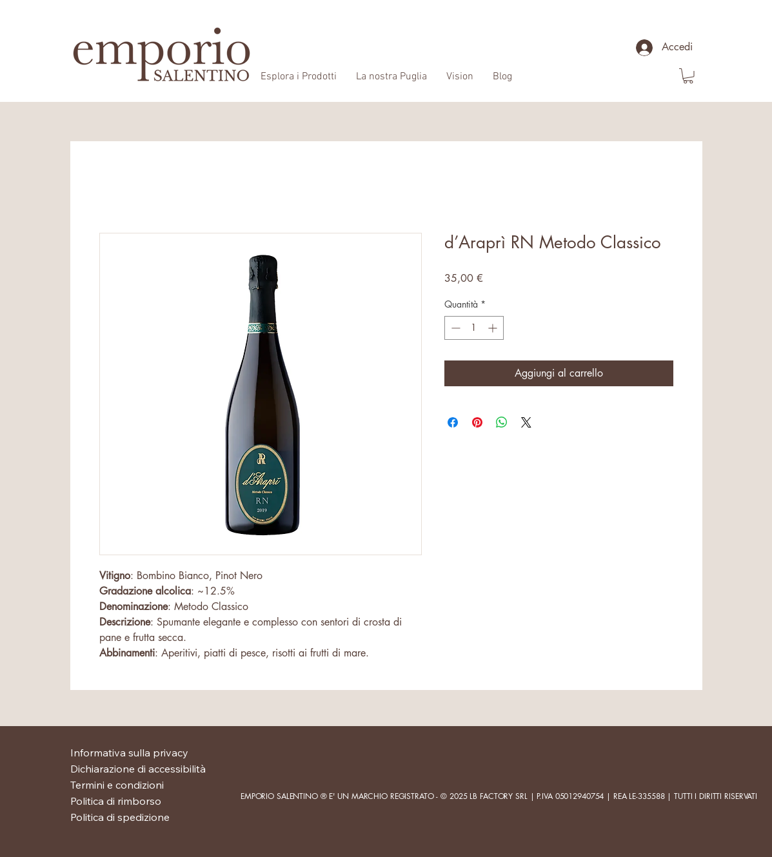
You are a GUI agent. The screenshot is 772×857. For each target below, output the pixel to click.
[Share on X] (526, 422)
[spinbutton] (474, 328)
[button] (688, 76)
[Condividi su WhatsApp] (502, 422)
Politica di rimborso (115, 800)
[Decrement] (454, 328)
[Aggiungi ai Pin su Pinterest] (477, 422)
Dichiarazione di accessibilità (138, 768)
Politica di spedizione (120, 817)
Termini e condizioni (117, 784)
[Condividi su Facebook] (452, 422)
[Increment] (494, 328)
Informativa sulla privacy (129, 752)
